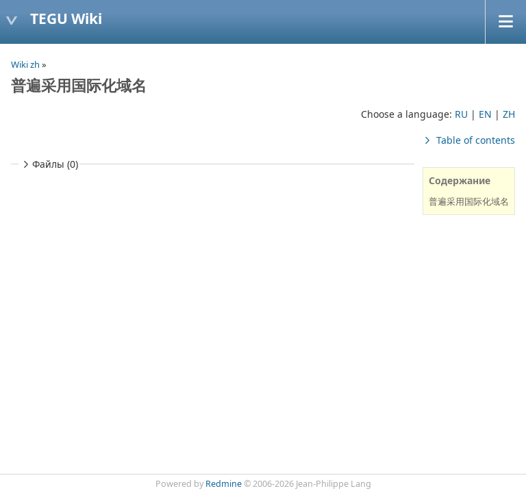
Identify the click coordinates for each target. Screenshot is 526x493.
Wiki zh (25, 64)
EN (485, 114)
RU (461, 114)
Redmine (223, 484)
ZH (509, 114)
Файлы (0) (49, 163)
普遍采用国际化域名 (469, 201)
